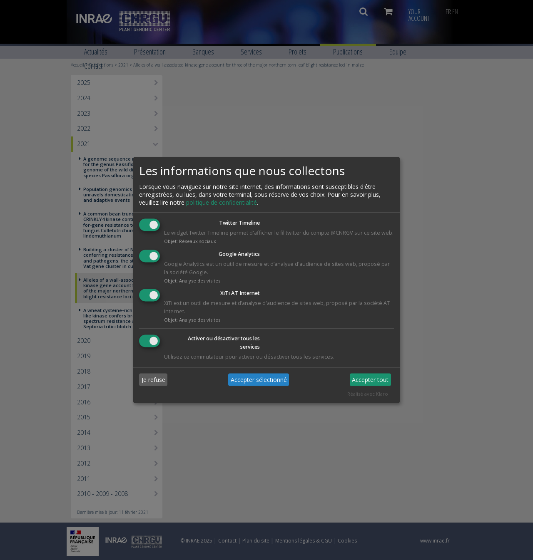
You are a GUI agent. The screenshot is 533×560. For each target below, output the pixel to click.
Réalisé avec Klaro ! (369, 394)
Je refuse (153, 380)
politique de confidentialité (221, 202)
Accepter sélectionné (259, 380)
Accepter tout (370, 380)
